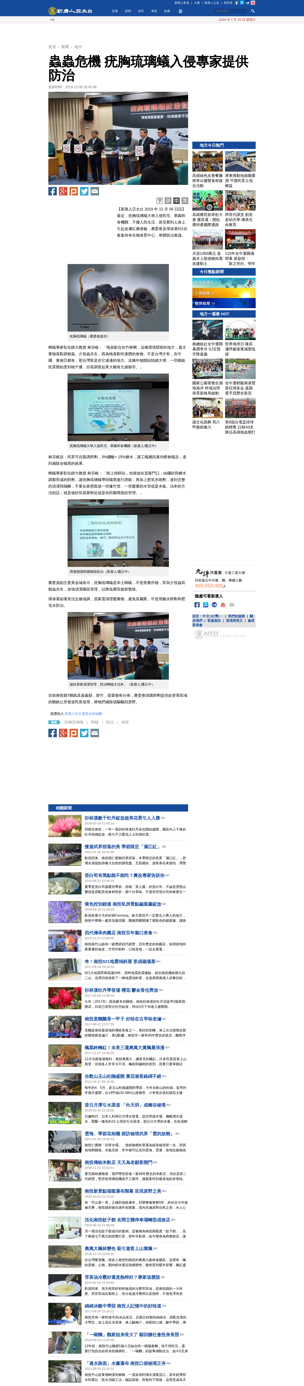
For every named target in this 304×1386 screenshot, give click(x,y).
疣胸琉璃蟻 (73, 722)
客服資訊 (214, 620)
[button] (118, 138)
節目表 (228, 2)
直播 (115, 11)
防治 (110, 722)
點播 (167, 11)
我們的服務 (236, 616)
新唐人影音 (182, 2)
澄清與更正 (234, 620)
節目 (141, 11)
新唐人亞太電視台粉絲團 (83, 713)
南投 (125, 722)
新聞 (128, 11)
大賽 (197, 2)
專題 (154, 11)
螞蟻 (95, 722)
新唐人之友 (211, 2)
